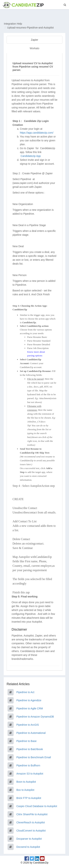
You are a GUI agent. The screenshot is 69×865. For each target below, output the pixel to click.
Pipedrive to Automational (31, 732)
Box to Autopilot (25, 789)
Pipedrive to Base (26, 741)
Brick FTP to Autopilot (28, 798)
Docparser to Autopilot (29, 838)
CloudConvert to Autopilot (31, 830)
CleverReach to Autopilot (30, 822)
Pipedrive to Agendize (28, 700)
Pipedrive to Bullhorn (28, 765)
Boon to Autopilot (26, 781)
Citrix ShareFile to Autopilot (31, 814)
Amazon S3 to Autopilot (29, 773)
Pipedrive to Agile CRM (29, 708)
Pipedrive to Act (25, 692)
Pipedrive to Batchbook (29, 749)
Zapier (34, 39)
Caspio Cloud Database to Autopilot (36, 806)
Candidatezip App (31, 155)
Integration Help (13, 23)
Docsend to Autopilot (28, 846)
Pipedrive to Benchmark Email (33, 757)
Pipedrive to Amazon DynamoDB (35, 716)
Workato (34, 48)
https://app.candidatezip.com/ (36, 132)
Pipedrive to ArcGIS (27, 724)
